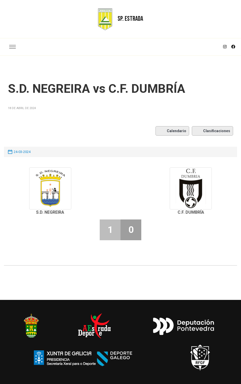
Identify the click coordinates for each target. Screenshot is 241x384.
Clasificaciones (212, 131)
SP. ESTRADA (130, 19)
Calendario (172, 131)
